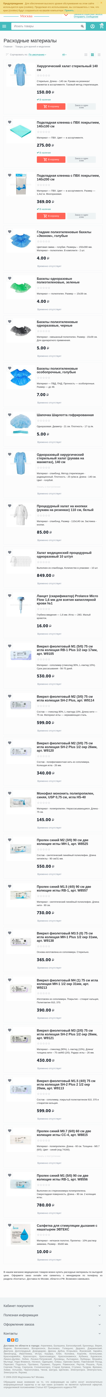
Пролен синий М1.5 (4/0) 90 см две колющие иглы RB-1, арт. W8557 (64, 888)
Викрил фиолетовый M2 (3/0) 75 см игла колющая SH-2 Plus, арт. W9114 (65, 698)
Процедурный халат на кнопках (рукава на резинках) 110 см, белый (65, 508)
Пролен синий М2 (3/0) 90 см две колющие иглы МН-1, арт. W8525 (62, 842)
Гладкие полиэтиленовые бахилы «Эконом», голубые (64, 234)
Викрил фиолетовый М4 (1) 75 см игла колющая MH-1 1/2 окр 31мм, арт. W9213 (67, 984)
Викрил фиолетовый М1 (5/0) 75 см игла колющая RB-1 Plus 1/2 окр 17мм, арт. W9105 (67, 650)
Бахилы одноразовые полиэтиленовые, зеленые (58, 280)
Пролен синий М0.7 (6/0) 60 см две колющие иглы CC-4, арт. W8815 (64, 1133)
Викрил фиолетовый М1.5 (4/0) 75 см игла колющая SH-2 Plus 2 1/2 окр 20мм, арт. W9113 (66, 1084)
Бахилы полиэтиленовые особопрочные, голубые (57, 370)
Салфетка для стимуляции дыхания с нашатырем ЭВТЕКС (67, 1227)
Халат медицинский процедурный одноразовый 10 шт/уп (64, 554)
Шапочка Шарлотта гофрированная (65, 415)
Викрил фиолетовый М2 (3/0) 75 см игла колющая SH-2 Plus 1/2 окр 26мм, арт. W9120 (67, 746)
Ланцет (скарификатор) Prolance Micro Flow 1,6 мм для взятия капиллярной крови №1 (67, 599)
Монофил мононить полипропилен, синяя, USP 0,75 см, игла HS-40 (65, 795)
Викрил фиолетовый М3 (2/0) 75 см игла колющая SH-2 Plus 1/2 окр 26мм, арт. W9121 (67, 1034)
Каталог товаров (4, 26)
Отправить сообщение (86, 16)
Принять (69, 10)
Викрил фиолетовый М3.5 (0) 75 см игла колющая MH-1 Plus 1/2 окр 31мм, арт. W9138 (67, 937)
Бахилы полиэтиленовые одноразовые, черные (57, 323)
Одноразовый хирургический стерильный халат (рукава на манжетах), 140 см (60, 458)
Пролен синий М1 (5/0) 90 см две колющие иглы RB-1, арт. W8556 (62, 1177)
